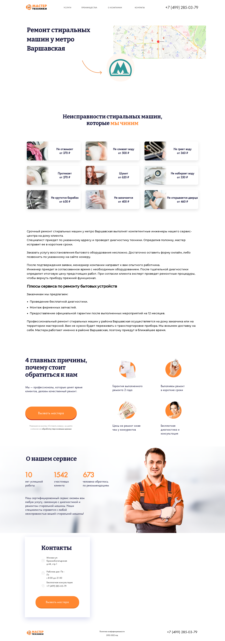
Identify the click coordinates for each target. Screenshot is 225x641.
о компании (115, 7)
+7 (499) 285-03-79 (181, 7)
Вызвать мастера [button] (51, 413)
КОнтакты (140, 7)
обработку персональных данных (56, 428)
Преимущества (89, 7)
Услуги (67, 7)
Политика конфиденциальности (112, 631)
